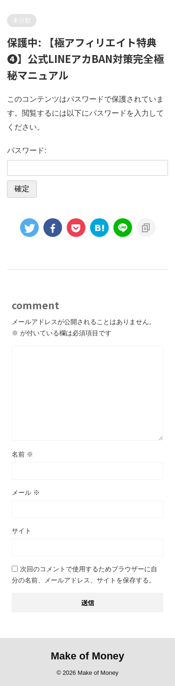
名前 (22, 454)
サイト (21, 530)
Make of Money (88, 656)
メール (26, 492)
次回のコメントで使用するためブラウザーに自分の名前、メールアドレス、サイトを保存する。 (84, 574)
